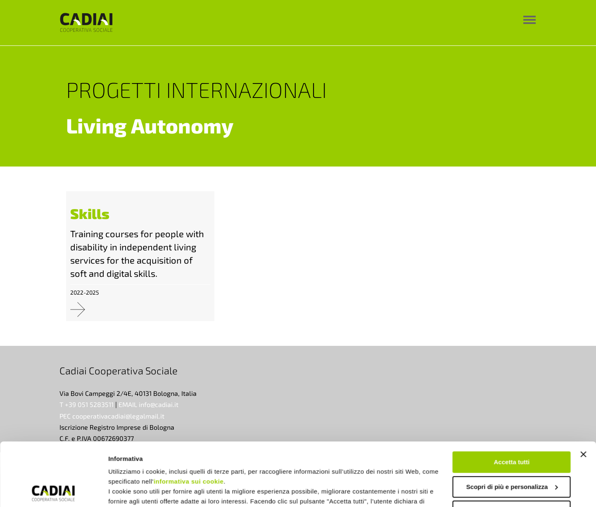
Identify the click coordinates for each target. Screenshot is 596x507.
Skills (89, 213)
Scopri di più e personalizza (512, 423)
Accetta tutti (512, 398)
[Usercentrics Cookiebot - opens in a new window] (53, 491)
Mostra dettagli (130, 490)
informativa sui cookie (188, 418)
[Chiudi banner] (583, 391)
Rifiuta (512, 448)
